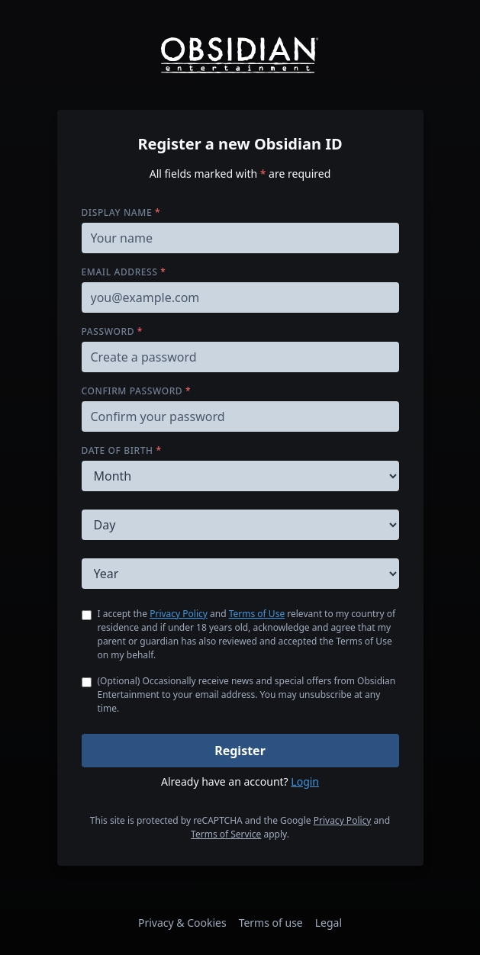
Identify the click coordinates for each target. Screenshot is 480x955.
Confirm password (137, 390)
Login (305, 781)
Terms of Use (257, 613)
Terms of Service (226, 834)
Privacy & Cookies (182, 922)
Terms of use (271, 922)
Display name (121, 212)
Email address (124, 271)
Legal (328, 922)
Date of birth (122, 450)
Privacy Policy (179, 613)
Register (240, 750)
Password (112, 331)
